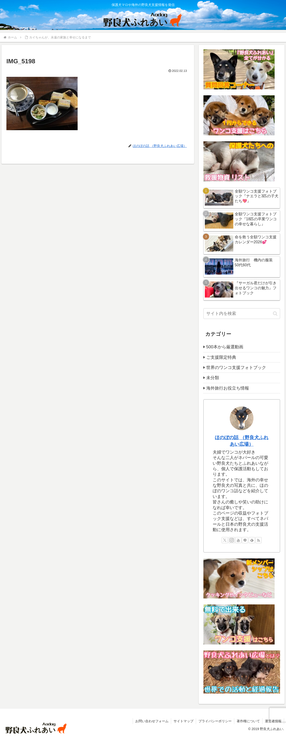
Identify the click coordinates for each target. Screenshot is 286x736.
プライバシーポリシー (215, 721)
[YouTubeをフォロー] (238, 540)
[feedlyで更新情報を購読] (252, 540)
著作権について (248, 721)
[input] (241, 313)
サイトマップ (183, 721)
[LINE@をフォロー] (245, 540)
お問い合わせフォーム (152, 721)
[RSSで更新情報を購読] (258, 540)
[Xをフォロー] (225, 540)
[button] (275, 313)
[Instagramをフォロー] (232, 540)
